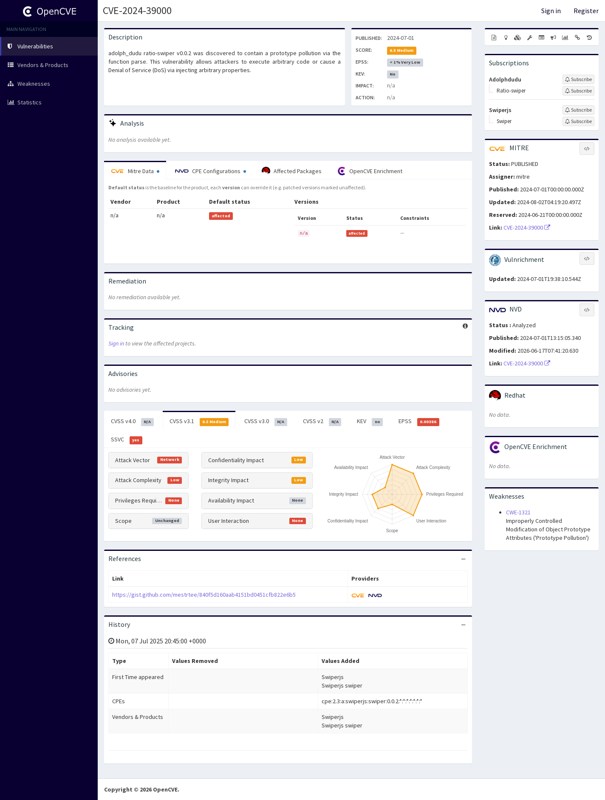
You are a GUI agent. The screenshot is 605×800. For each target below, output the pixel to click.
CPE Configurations (210, 171)
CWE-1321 (518, 512)
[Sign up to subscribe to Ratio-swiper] (578, 90)
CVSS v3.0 (265, 421)
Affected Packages (292, 171)
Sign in (551, 10)
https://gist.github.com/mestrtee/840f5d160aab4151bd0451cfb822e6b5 (204, 594)
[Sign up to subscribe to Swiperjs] (578, 110)
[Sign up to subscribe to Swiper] (578, 121)
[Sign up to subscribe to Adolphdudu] (578, 79)
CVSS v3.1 (199, 421)
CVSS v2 (322, 421)
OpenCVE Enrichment (369, 171)
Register (586, 10)
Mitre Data (135, 171)
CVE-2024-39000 (137, 10)
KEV (370, 421)
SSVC (126, 439)
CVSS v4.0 (132, 421)
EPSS (419, 421)
